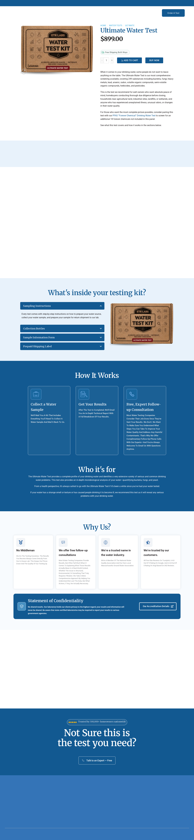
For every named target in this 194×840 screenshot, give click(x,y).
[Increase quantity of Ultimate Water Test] (112, 60)
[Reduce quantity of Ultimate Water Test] (102, 60)
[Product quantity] (106, 60)
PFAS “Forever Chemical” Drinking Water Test (134, 115)
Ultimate (129, 25)
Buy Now (154, 60)
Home (103, 25)
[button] (23, 71)
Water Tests (115, 25)
